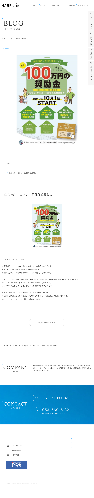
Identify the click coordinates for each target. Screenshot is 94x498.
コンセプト (43, 434)
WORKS (60, 5)
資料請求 (75, 443)
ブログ (58, 452)
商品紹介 (42, 455)
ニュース (59, 456)
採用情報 (75, 459)
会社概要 (75, 452)
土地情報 (59, 448)
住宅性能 (42, 443)
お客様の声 (60, 443)
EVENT (43, 5)
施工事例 (59, 439)
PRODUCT (81, 5)
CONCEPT (35, 5)
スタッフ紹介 (77, 455)
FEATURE (51, 5)
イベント (59, 434)
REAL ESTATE (70, 5)
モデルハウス (77, 434)
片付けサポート (45, 459)
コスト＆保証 (43, 446)
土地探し (42, 450)
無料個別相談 (77, 439)
